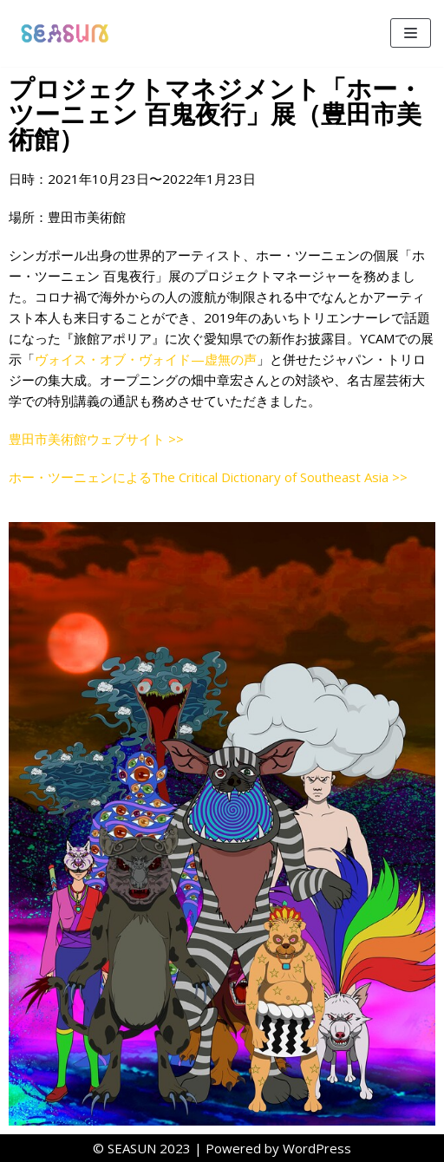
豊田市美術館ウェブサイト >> (96, 438)
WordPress (317, 1148)
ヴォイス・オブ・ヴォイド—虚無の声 (146, 359)
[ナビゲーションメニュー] (410, 33)
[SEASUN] (65, 33)
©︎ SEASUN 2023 (142, 1148)
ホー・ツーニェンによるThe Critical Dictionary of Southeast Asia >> (208, 477)
